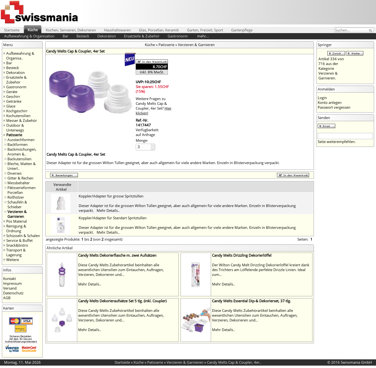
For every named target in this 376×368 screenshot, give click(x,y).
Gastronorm (178, 36)
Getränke (13, 101)
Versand (10, 288)
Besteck (82, 36)
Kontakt (9, 278)
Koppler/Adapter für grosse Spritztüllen (111, 196)
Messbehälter (18, 182)
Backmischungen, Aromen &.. (21, 151)
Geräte (11, 91)
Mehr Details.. (108, 210)
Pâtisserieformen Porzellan (21, 190)
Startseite (11, 30)
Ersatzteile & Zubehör (141, 36)
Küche (33, 29)
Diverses (14, 173)
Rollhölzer (15, 197)
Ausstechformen (21, 139)
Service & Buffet (19, 240)
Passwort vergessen (334, 107)
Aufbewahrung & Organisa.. (20, 55)
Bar (65, 36)
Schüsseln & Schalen (23, 235)
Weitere (12, 259)
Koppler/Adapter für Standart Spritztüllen (113, 217)
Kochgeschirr (17, 110)
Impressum (12, 283)
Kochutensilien (18, 115)
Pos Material (16, 221)
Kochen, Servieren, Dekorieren (71, 30)
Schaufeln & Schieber (17, 204)
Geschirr (13, 96)
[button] (153, 145)
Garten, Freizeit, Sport (205, 30)
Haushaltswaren (117, 30)
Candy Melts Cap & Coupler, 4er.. (234, 362)
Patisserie (14, 134)
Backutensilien (19, 158)
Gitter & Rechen (20, 178)
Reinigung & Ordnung (16, 228)
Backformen (17, 144)
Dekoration (106, 36)
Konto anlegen (329, 102)
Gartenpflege (242, 30)
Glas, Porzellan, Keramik (159, 30)
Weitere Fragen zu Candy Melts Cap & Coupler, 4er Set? (153, 105)
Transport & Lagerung (16, 252)
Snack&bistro (17, 245)
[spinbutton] (144, 147)
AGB (7, 297)
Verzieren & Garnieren (17, 214)
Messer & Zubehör (21, 120)
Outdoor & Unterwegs (15, 127)
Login (322, 97)
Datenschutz (13, 293)
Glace (10, 106)
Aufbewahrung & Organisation (29, 36)
